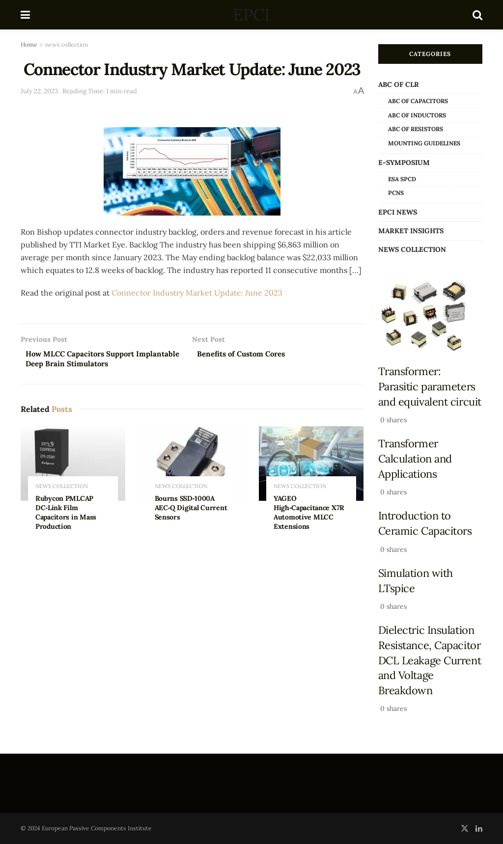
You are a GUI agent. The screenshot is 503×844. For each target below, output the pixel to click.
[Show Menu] (25, 14)
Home (29, 44)
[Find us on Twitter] (465, 828)
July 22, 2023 (39, 91)
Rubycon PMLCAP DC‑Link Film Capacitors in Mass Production (65, 514)
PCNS (396, 192)
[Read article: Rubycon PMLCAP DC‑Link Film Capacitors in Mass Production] (73, 466)
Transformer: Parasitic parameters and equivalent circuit (429, 386)
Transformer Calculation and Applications (415, 458)
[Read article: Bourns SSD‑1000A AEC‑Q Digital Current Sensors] (192, 466)
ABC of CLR (398, 84)
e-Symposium (404, 162)
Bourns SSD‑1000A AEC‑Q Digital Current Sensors (191, 510)
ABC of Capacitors (418, 101)
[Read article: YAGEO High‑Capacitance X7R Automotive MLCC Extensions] (311, 466)
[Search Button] (477, 14)
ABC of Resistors (415, 129)
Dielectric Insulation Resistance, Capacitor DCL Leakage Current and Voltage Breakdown (429, 660)
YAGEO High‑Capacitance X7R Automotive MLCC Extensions (309, 514)
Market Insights (411, 230)
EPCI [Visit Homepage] (251, 14)
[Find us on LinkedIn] (478, 828)
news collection (66, 44)
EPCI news (397, 212)
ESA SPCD (402, 179)
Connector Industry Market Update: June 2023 (197, 293)
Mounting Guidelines (424, 143)
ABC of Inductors (417, 115)
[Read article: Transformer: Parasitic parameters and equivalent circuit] (430, 316)
